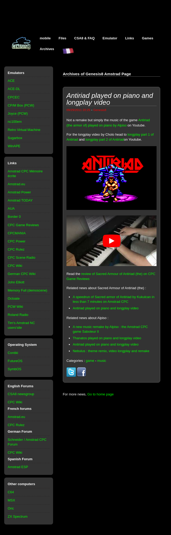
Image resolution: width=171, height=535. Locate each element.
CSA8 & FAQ (84, 38)
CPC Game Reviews (23, 225)
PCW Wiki (15, 307)
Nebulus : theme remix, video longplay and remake (111, 351)
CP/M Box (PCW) (21, 105)
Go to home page (100, 394)
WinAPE (14, 146)
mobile (45, 38)
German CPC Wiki (21, 274)
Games (147, 38)
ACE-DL (14, 89)
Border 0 (14, 217)
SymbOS (14, 369)
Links (129, 38)
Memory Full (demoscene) (27, 290)
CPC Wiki (15, 266)
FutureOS (15, 361)
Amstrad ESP (18, 467)
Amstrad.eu (16, 184)
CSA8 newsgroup (21, 394)
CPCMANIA (16, 233)
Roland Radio (18, 315)
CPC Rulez (16, 249)
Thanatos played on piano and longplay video (107, 338)
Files (62, 38)
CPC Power (16, 241)
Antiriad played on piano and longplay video (106, 308)
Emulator (109, 38)
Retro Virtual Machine (24, 130)
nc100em (15, 122)
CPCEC (13, 97)
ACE (11, 81)
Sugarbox (15, 138)
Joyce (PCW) (18, 113)
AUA (11, 208)
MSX (11, 500)
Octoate (13, 298)
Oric (11, 508)
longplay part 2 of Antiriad (105, 139)
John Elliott (16, 282)
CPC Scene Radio (21, 257)
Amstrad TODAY (20, 200)
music (101, 361)
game (90, 361)
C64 (11, 492)
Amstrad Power (19, 192)
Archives (47, 49)
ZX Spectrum (18, 516)
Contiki (13, 353)
